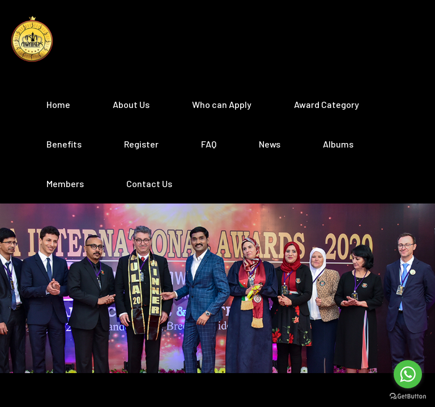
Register (141, 143)
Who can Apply (221, 104)
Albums (338, 143)
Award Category (326, 104)
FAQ (208, 143)
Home (58, 104)
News (269, 143)
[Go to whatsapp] (408, 374)
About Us (131, 104)
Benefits (64, 143)
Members (65, 183)
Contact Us (149, 183)
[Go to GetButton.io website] (408, 395)
